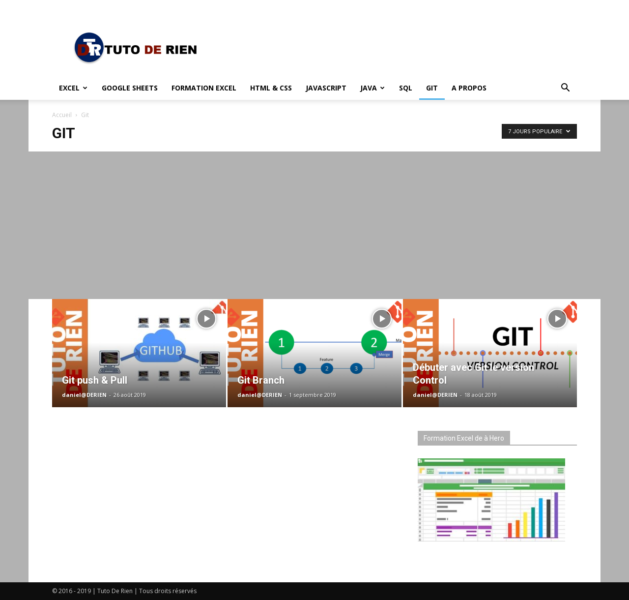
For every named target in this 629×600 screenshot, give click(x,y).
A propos (469, 87)
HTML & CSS (271, 87)
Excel (73, 87)
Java (372, 87)
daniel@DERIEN (84, 394)
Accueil (62, 115)
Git (432, 87)
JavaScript (326, 87)
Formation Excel (204, 87)
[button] (565, 88)
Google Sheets (130, 87)
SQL (405, 87)
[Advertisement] (314, 225)
